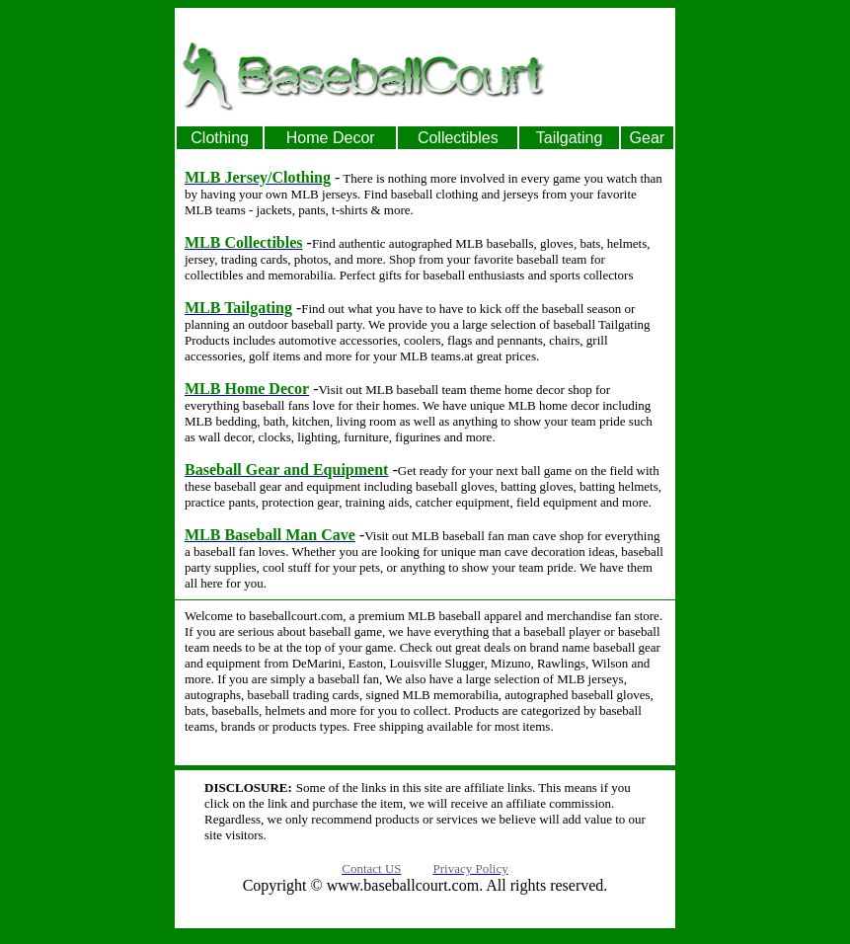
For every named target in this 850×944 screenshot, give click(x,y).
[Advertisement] (612, 75)
